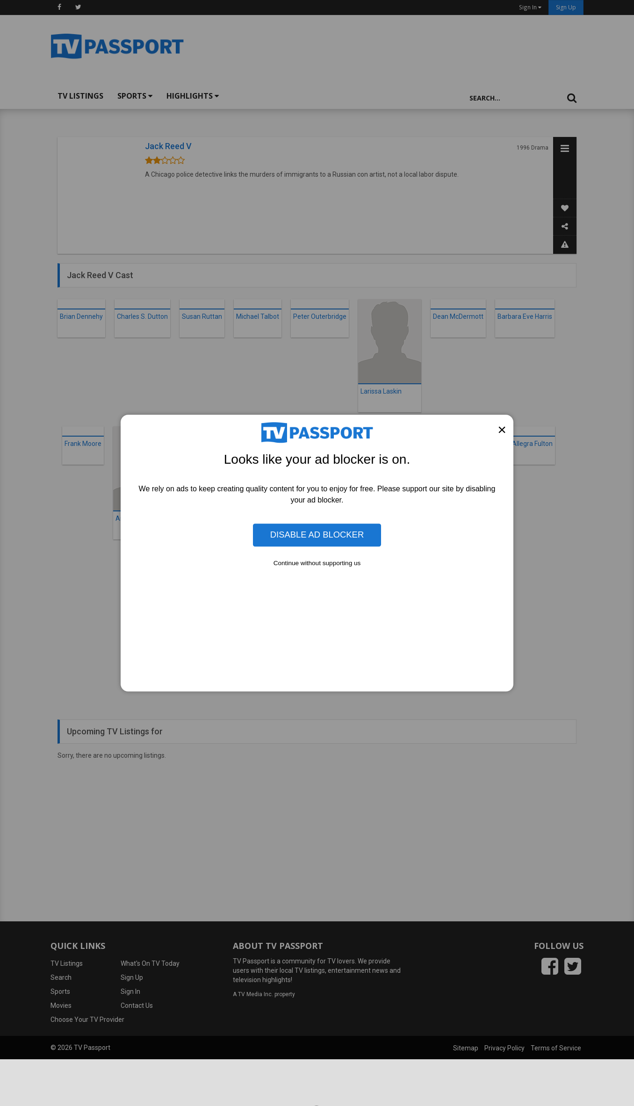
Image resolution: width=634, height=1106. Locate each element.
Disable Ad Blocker (317, 535)
